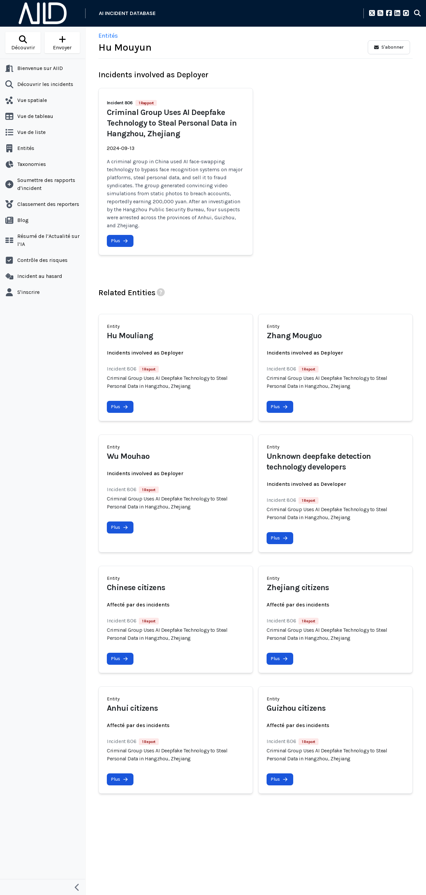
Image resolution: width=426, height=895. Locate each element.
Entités (108, 35)
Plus (119, 241)
